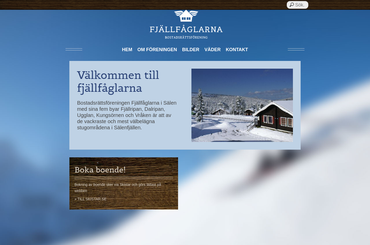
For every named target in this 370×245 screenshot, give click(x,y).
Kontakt (237, 49)
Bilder (190, 49)
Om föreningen (157, 49)
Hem (127, 49)
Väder (213, 49)
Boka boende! (100, 170)
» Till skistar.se (90, 199)
